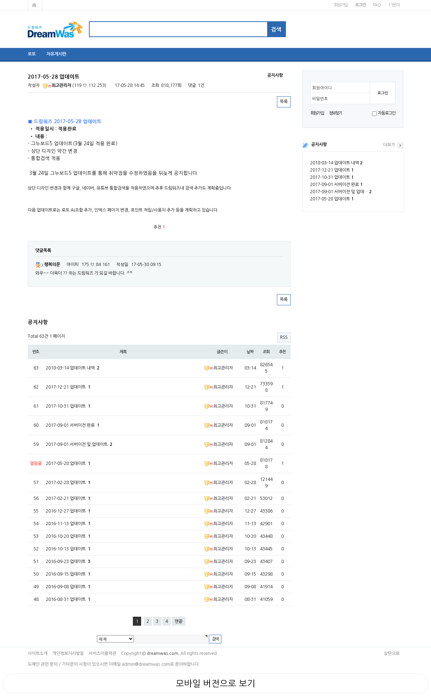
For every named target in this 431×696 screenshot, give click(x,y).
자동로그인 (386, 113)
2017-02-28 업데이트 (68, 482)
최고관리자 (56, 85)
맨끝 (179, 621)
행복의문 (47, 264)
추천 (282, 352)
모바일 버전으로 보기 (215, 683)
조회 (266, 352)
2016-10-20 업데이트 (68, 536)
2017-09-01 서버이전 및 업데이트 (79, 444)
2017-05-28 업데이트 (332, 199)
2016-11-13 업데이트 (68, 524)
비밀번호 (320, 99)
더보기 (389, 145)
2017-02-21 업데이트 (68, 498)
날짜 (250, 352)
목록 (284, 101)
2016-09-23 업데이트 (68, 561)
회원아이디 (322, 88)
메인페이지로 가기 (35, 5)
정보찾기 (335, 113)
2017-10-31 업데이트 (332, 177)
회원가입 (341, 5)
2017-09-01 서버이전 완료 (336, 184)
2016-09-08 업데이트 (68, 587)
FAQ (377, 5)
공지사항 (319, 144)
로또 (32, 54)
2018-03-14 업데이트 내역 (336, 163)
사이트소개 (38, 653)
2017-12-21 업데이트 (332, 170)
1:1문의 (394, 5)
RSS (284, 337)
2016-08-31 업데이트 (68, 599)
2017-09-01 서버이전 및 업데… (341, 192)
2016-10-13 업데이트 (68, 549)
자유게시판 (56, 54)
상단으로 (392, 653)
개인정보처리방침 (68, 653)
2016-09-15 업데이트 (68, 574)
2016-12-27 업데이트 (68, 511)
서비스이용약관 (102, 653)
